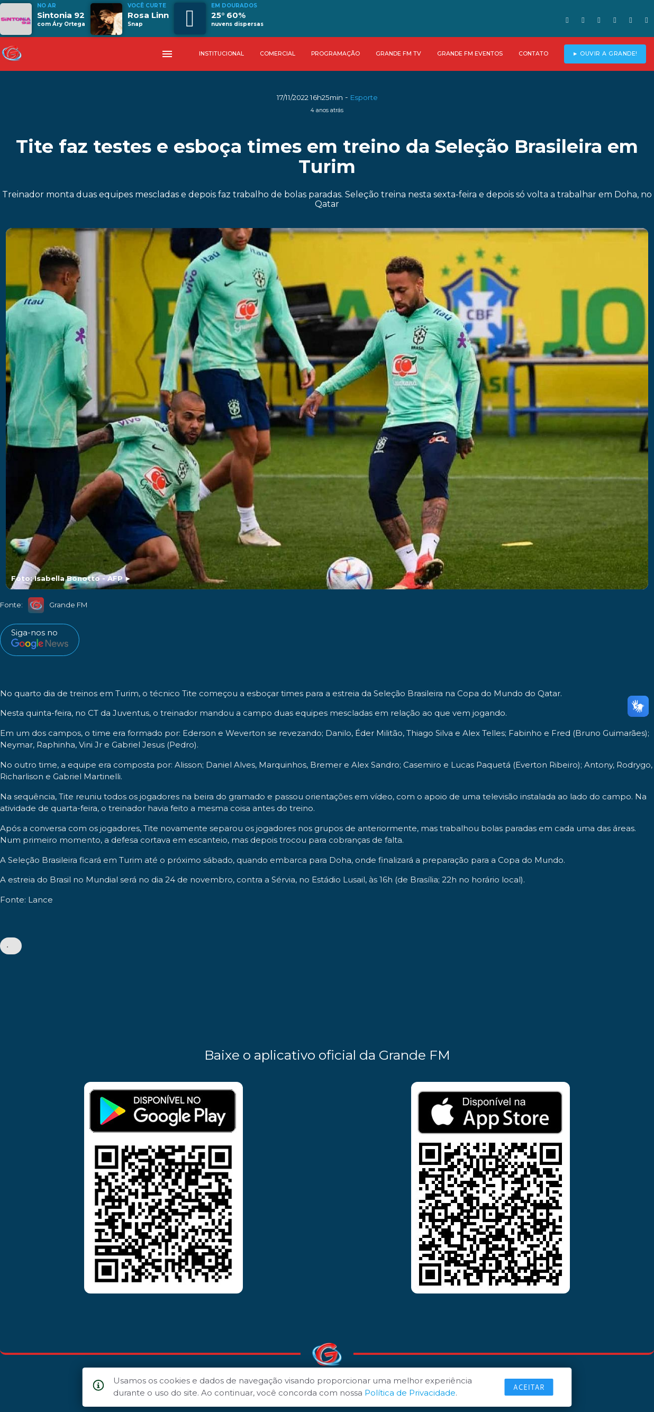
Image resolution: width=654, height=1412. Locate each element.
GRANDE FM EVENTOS (470, 53)
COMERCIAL (277, 53)
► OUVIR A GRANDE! (605, 53)
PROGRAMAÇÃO (335, 53)
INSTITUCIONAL (221, 53)
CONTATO (533, 53)
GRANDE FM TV (398, 53)
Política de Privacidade (410, 1393)
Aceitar (529, 1387)
